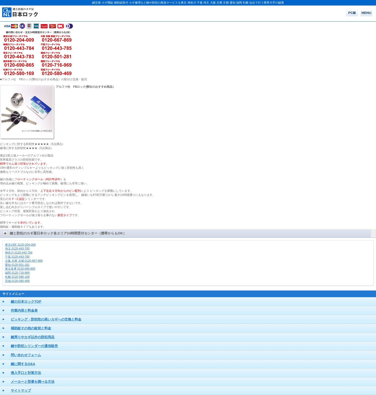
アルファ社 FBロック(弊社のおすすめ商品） (85, 86)
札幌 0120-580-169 (17, 277)
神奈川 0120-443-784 (18, 252)
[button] (188, 233)
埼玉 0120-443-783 (17, 248)
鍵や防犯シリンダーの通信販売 (34, 346)
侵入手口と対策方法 (26, 373)
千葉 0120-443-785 (17, 256)
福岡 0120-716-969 (17, 272)
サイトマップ (21, 390)
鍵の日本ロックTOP (26, 301)
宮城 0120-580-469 (17, 281)
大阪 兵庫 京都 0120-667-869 (24, 260)
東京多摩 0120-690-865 (20, 268)
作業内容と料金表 (24, 310)
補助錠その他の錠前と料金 (31, 328)
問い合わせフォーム (26, 355)
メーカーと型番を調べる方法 (32, 381)
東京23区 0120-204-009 (20, 244)
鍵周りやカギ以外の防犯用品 (32, 337)
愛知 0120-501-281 (17, 265)
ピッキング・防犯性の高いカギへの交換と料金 (46, 319)
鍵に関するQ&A (23, 364)
